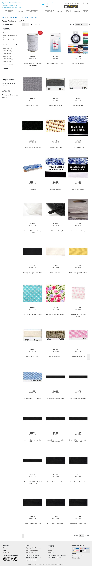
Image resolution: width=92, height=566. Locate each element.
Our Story (5, 548)
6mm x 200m (32, 64)
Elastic (6, 32)
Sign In (4, 3)
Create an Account (14, 3)
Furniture (20, 11)
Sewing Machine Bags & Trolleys (33, 11)
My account (51, 548)
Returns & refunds (30, 552)
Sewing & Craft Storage (49, 11)
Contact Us (6, 553)
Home (4, 17)
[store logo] (45, 4)
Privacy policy (76, 558)
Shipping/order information (33, 548)
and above (9, 64)
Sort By (72, 24)
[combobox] (74, 3)
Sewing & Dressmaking (29, 17)
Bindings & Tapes (9, 40)
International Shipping (32, 550)
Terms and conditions (78, 556)
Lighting (59, 11)
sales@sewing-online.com (11, 7)
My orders (51, 552)
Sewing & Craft (85, 11)
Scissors (77, 11)
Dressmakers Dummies (9, 11)
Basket (50, 550)
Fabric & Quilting (68, 11)
